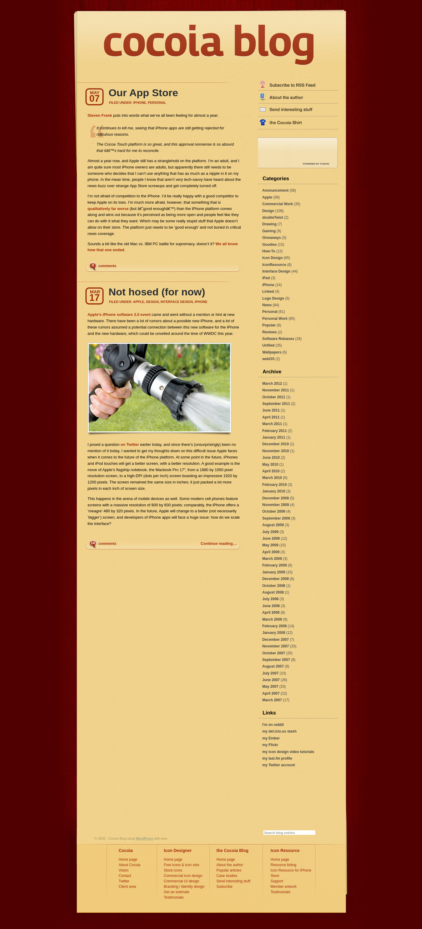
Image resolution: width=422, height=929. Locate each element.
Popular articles (229, 870)
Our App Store (143, 92)
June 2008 (271, 606)
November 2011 (275, 390)
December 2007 (275, 639)
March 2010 (272, 478)
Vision (123, 870)
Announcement (275, 190)
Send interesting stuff (234, 881)
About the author (230, 865)
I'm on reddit (273, 725)
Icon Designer (178, 850)
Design (268, 211)
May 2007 (270, 686)
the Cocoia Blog (233, 850)
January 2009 (273, 572)
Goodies (269, 244)
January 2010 (273, 491)
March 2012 (272, 383)
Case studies (227, 876)
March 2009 (272, 559)
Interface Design (276, 271)
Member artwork (284, 886)
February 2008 (274, 626)
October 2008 (273, 586)
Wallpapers (272, 352)
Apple (267, 197)
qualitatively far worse (108, 208)
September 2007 (276, 660)
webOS (268, 359)
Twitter (124, 881)
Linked (268, 291)
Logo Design (273, 298)
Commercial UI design (181, 881)
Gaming (269, 231)
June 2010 (271, 457)
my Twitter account (278, 765)
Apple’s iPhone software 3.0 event (119, 314)
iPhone (268, 285)
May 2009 (270, 545)
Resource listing (283, 865)
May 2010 (270, 464)
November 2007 (275, 646)
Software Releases (278, 339)
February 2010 (274, 485)
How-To (268, 251)
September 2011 (276, 404)
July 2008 (270, 599)
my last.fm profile (277, 758)
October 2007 (273, 653)
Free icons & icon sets (181, 865)
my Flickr (270, 745)
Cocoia (126, 850)
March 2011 (272, 424)
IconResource (274, 265)
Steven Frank (100, 115)
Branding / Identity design (184, 886)
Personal (270, 312)
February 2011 (274, 431)
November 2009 (275, 505)
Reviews (269, 332)
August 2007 (273, 666)
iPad (266, 278)
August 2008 (273, 592)
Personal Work (275, 318)
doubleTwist (272, 217)
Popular (269, 325)
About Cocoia (129, 865)
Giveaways (271, 238)
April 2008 (270, 612)
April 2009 (270, 552)
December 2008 (275, 579)
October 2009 (273, 511)
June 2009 (271, 538)
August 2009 (273, 525)
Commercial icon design (183, 876)
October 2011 (273, 397)
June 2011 (271, 410)
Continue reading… (219, 543)
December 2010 (275, 444)
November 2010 (275, 451)
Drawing (269, 224)
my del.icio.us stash (279, 731)
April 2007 (270, 693)
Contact (125, 876)
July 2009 (270, 532)
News (267, 305)
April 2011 (270, 417)
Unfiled (268, 345)
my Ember (271, 738)
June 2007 (271, 680)
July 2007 (270, 673)
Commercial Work (277, 204)
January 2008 (273, 633)
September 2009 (276, 518)
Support (277, 881)
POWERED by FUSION (316, 163)
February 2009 (274, 565)
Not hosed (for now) (157, 292)
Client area (127, 886)
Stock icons (173, 870)
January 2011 (273, 437)
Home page (128, 859)
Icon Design (272, 258)
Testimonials (174, 897)
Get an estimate (176, 892)
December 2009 (275, 498)
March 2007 (272, 700)
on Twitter (129, 444)
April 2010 (270, 471)
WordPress (144, 838)
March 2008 (272, 619)
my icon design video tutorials (288, 752)
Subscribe (225, 886)
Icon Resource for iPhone (291, 870)
